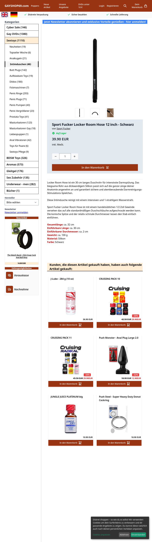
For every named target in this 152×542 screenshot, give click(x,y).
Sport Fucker (63, 128)
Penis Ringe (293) (17, 93)
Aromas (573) (15, 164)
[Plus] (74, 156)
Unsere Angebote (63, 6)
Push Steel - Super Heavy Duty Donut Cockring (120, 398)
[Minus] (55, 156)
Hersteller (10, 197)
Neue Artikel (47, 6)
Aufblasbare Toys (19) (20, 75)
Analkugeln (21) (16, 58)
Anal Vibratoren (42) (19, 140)
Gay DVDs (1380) (17, 34)
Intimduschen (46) (19, 64)
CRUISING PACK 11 (61, 337)
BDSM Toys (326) (17, 158)
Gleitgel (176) (15, 171)
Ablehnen (124, 534)
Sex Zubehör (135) (18, 177)
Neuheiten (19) (16, 46)
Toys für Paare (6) (17, 145)
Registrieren (113, 5)
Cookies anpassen (101, 534)
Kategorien (12, 22)
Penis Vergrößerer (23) (20, 110)
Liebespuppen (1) (17, 134)
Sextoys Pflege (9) (18, 151)
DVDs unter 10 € (83, 6)
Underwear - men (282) (21, 184)
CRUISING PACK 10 (109, 278)
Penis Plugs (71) (17, 99)
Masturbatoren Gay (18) (21, 128)
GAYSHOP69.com (17, 6)
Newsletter (10, 209)
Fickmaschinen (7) (18, 87)
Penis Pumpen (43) (18, 105)
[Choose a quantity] (65, 156)
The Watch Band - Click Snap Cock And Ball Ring (21, 256)
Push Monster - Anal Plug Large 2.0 (118, 337)
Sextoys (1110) (16, 40)
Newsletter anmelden (16, 212)
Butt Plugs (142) (17, 70)
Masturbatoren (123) (19, 122)
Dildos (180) (14, 81)
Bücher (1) (13, 190)
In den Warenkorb (95, 167)
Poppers (35, 5)
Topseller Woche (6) (19, 52)
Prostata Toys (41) (18, 116)
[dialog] (120, 528)
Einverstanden (138, 534)
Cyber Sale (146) (17, 27)
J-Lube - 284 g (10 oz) (62, 278)
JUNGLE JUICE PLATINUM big (67, 396)
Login (101, 5)
